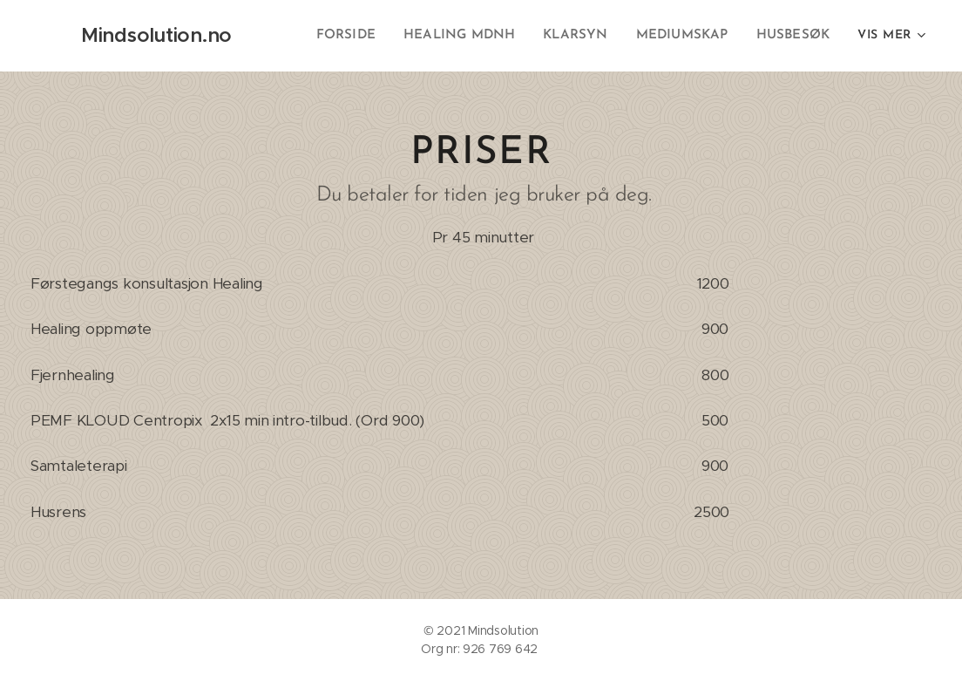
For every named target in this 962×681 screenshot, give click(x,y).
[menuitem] (358, 36)
